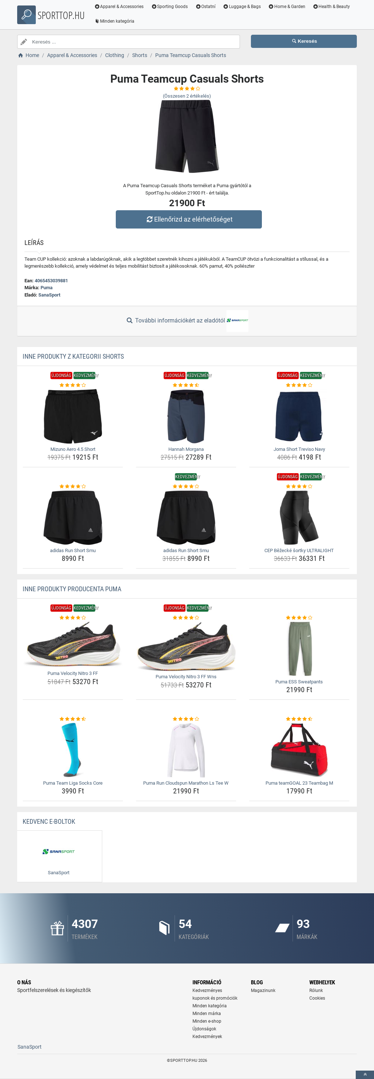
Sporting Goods (170, 6)
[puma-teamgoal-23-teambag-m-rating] (299, 719)
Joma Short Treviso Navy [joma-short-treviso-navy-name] (299, 449)
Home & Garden (287, 6)
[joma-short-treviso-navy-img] (299, 416)
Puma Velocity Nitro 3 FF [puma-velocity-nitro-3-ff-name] (72, 673)
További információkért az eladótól (187, 321)
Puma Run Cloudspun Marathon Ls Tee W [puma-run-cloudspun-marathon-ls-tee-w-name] (186, 783)
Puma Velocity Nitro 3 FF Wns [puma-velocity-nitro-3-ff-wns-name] (186, 676)
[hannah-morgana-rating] (186, 385)
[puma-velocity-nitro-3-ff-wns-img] (186, 647)
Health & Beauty (332, 6)
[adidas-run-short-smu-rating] (73, 486)
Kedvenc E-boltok (49, 821)
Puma (47, 287)
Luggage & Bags (242, 6)
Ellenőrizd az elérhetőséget (189, 219)
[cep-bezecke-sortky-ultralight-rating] (299, 486)
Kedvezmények (207, 1036)
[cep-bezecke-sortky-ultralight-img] (299, 517)
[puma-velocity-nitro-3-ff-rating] (73, 618)
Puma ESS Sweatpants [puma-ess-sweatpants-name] (299, 681)
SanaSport (49, 295)
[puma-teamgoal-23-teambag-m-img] (299, 750)
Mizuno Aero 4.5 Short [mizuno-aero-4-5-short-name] (72, 449)
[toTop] (365, 1075)
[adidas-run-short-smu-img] (73, 517)
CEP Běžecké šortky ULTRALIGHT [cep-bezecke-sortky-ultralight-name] (299, 550)
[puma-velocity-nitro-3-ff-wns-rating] (186, 618)
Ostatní (206, 6)
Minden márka (206, 1013)
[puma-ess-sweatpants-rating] (299, 618)
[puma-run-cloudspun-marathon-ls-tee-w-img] (186, 750)
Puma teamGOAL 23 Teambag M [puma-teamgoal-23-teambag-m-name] (299, 783)
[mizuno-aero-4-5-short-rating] (73, 385)
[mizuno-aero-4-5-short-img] (73, 416)
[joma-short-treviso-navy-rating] (299, 385)
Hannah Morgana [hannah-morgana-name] (186, 449)
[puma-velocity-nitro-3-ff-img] (73, 645)
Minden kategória (115, 21)
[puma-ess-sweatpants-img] (299, 649)
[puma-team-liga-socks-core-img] (73, 750)
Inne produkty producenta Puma (72, 589)
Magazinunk (263, 990)
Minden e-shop (206, 1021)
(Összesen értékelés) (187, 96)
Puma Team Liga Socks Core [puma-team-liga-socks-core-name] (73, 783)
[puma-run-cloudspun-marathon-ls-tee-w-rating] (186, 719)
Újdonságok (204, 1028)
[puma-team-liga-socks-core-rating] (73, 719)
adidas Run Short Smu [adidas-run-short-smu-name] (73, 550)
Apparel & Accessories (119, 6)
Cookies (317, 998)
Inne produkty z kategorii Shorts (73, 356)
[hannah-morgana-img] (186, 416)
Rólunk (316, 990)
